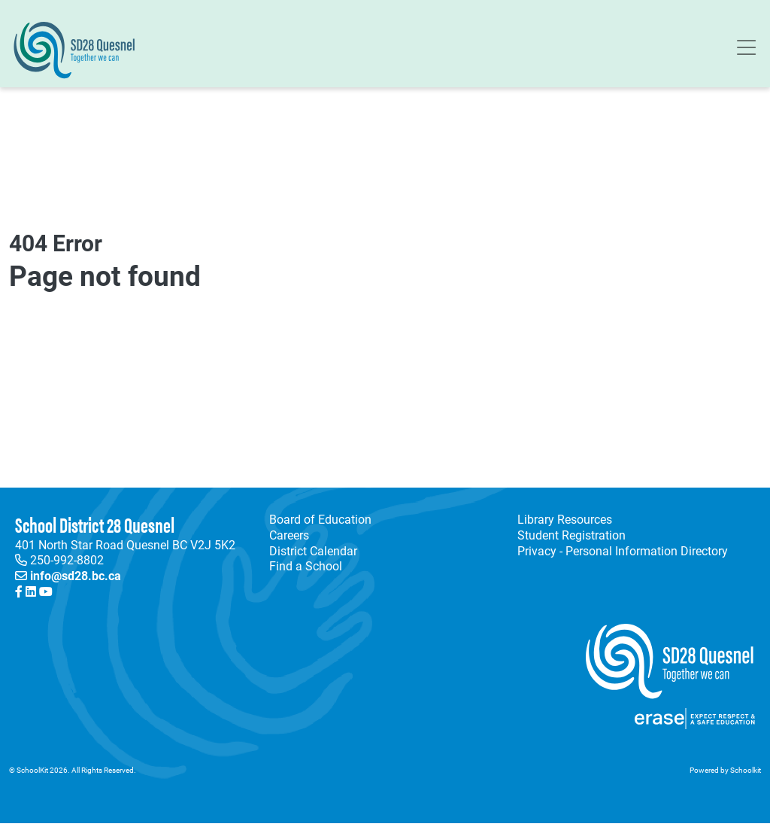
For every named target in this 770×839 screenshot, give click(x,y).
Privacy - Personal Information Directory (619, 551)
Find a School (305, 565)
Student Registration (571, 535)
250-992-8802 (67, 559)
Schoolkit (745, 770)
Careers (289, 535)
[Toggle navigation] (746, 50)
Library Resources (561, 519)
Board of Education (320, 519)
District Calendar (313, 550)
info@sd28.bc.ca (75, 575)
